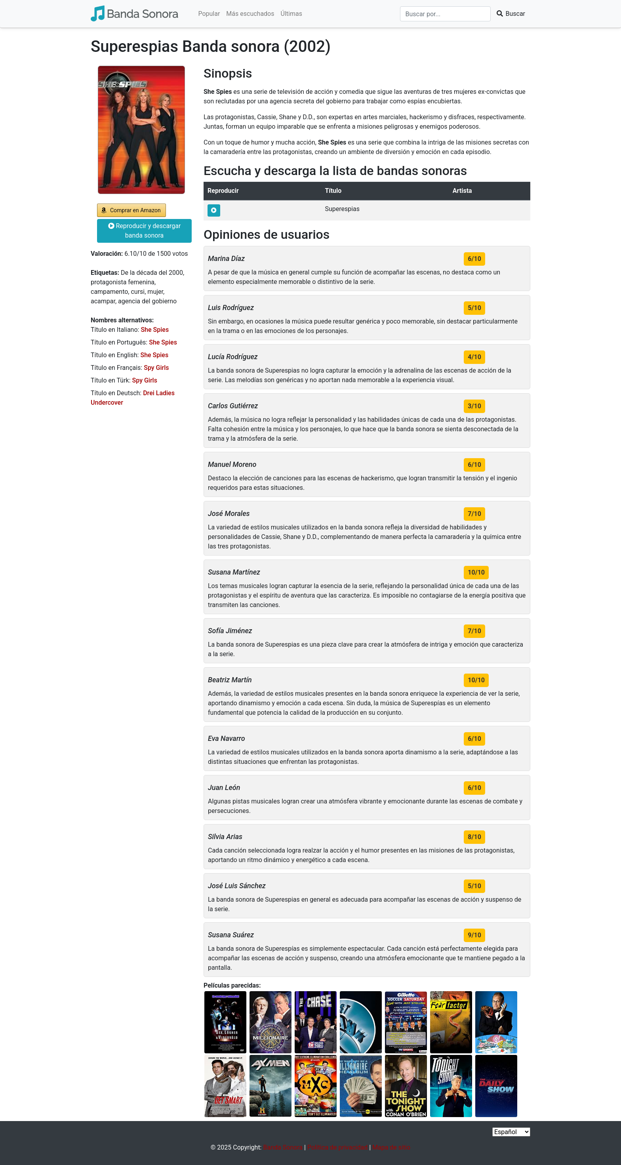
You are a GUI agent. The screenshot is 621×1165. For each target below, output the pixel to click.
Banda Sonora (283, 1147)
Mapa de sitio (391, 1147)
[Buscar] (445, 13)
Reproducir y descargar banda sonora (144, 230)
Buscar (510, 13)
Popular (209, 13)
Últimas (291, 13)
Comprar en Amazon (135, 210)
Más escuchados (250, 13)
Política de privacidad (337, 1147)
